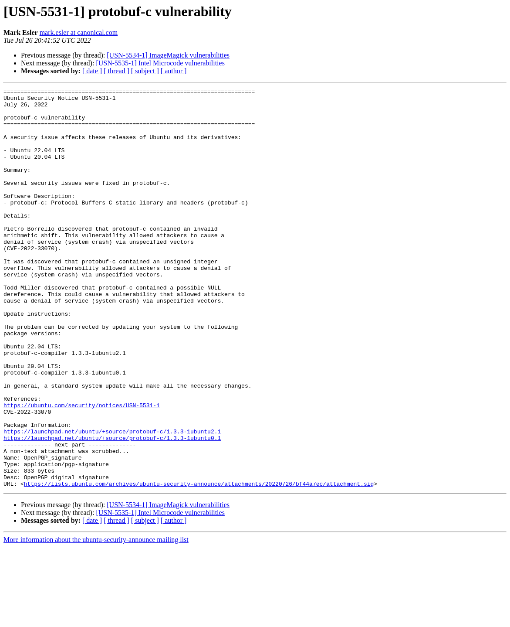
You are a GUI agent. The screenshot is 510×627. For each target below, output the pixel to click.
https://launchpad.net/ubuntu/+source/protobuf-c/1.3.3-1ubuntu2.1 (112, 500)
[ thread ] (116, 71)
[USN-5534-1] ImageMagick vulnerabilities (168, 55)
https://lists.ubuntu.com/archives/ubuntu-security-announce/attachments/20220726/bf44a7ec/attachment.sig (199, 563)
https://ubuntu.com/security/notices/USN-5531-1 (81, 469)
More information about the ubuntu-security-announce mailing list (96, 619)
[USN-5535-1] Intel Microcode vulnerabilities (160, 63)
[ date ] (92, 71)
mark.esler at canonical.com (79, 32)
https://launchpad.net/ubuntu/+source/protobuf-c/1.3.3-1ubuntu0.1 (112, 508)
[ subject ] (145, 71)
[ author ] (174, 71)
